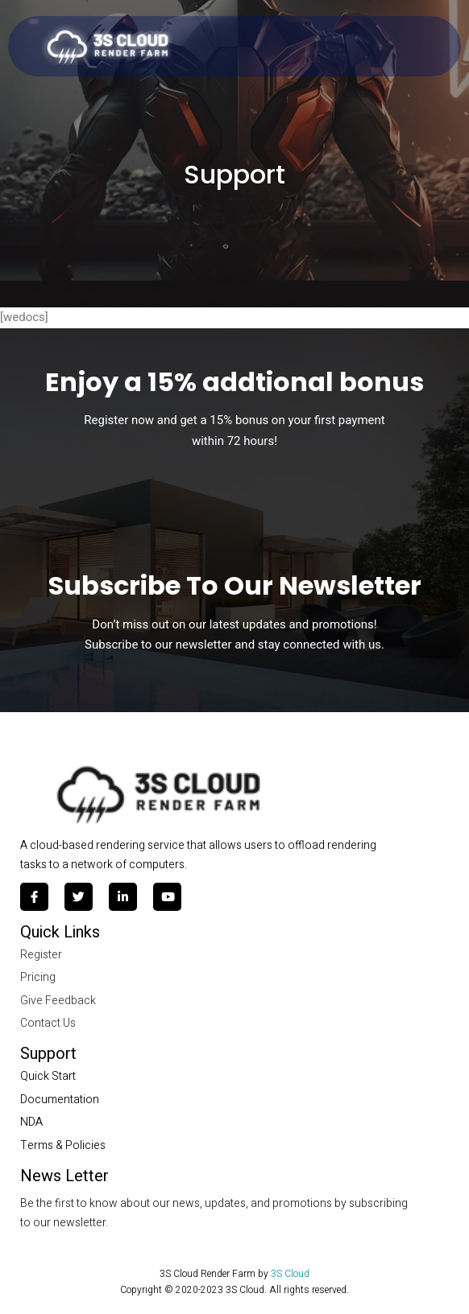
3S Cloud (290, 1274)
